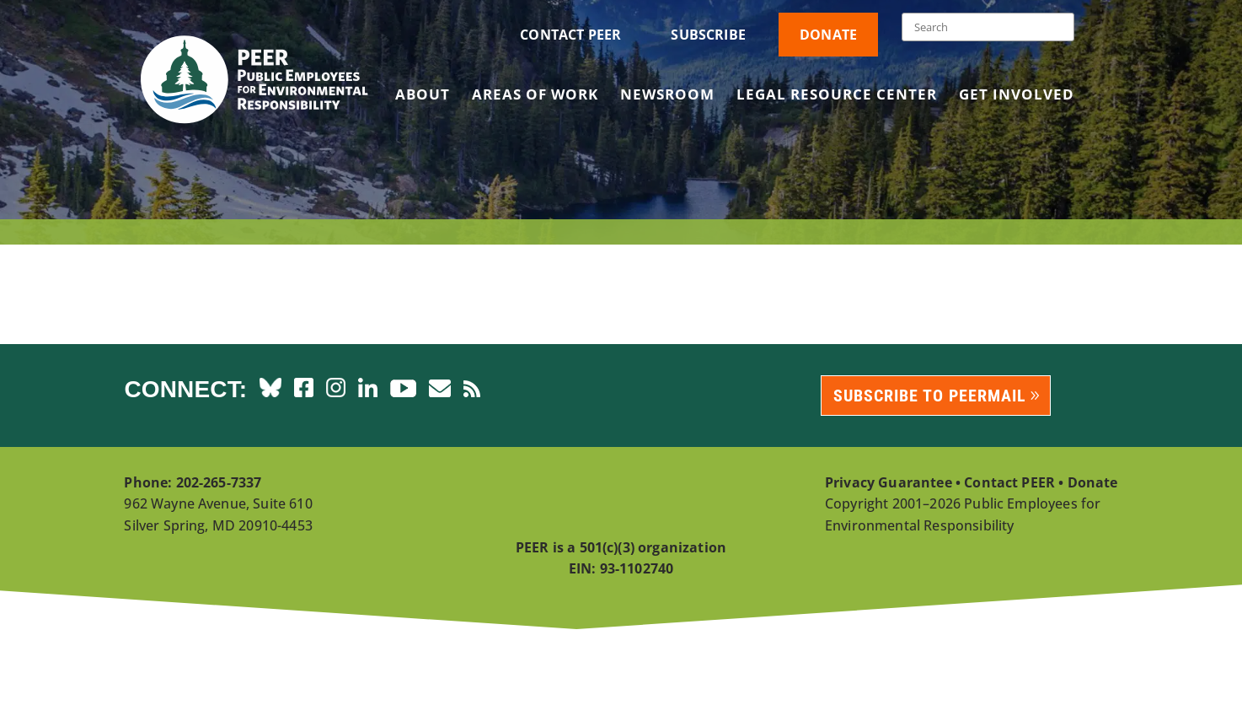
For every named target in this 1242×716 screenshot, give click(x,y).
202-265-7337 (219, 482)
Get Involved (1016, 96)
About (422, 96)
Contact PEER (570, 34)
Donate (828, 34)
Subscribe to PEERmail (929, 395)
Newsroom (667, 96)
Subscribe (708, 34)
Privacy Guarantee (888, 482)
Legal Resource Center (836, 96)
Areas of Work (535, 96)
